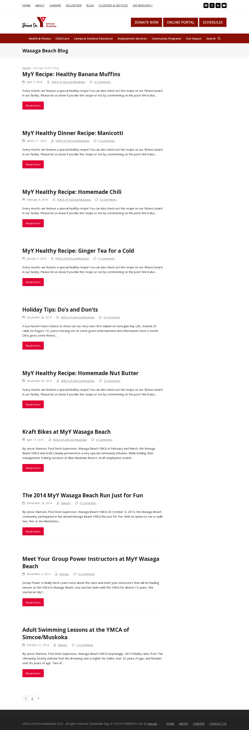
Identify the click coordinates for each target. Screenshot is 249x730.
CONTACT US (218, 724)
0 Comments (102, 82)
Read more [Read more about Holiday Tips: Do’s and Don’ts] (32, 345)
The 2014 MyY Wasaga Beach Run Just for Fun (82, 495)
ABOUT (183, 724)
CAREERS (199, 724)
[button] (213, 38)
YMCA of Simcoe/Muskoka (68, 82)
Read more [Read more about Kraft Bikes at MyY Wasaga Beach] (32, 468)
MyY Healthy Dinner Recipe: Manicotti (72, 133)
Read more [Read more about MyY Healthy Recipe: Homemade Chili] (32, 223)
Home (26, 68)
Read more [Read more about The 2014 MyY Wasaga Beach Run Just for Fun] (32, 531)
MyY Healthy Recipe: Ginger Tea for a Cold (78, 250)
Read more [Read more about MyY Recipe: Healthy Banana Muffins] (32, 105)
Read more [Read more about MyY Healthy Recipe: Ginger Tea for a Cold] (32, 282)
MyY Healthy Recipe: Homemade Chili (71, 191)
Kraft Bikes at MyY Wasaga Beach (66, 431)
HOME (170, 724)
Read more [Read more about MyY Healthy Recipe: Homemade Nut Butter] (32, 404)
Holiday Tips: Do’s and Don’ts (60, 309)
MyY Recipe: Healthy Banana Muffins (71, 74)
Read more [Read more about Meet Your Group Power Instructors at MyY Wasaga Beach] (32, 602)
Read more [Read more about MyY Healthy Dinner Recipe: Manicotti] (32, 164)
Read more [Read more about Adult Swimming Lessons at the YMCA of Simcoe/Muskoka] (32, 673)
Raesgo (65, 503)
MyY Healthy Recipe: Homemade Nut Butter (80, 373)
